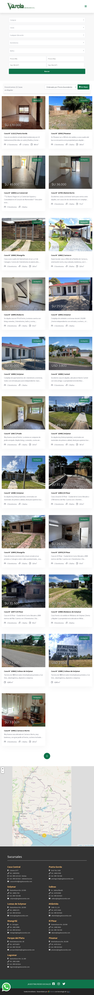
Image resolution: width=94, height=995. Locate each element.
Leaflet (80, 845)
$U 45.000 (12, 185)
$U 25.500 (59, 544)
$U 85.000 (59, 247)
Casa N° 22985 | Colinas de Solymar (65, 671)
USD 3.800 (59, 366)
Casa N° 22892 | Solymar (61, 315)
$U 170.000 (13, 125)
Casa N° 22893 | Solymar (14, 374)
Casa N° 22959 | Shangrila (14, 552)
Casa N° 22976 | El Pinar (60, 552)
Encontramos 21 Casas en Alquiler (13, 78)
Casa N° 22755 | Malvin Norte (62, 193)
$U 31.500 (59, 485)
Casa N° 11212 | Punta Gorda (15, 133)
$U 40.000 (12, 247)
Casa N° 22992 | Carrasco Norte (17, 730)
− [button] (2, 771)
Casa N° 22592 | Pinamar (61, 133)
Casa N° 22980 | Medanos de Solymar (66, 612)
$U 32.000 (12, 425)
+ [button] (2, 768)
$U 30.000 (12, 366)
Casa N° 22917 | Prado (13, 433)
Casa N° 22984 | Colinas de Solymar (18, 671)
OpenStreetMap (88, 845)
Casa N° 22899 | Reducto (14, 315)
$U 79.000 (59, 603)
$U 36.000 (59, 185)
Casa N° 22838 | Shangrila (14, 255)
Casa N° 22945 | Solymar (14, 493)
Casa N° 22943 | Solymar (61, 433)
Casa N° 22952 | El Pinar (60, 493)
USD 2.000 (12, 663)
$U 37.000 (12, 722)
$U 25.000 (59, 306)
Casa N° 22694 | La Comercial (16, 193)
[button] (47, 20)
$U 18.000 (59, 125)
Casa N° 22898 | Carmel (60, 374)
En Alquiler (37, 100)
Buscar (47, 71)
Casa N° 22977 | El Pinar (13, 612)
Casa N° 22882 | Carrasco (61, 255)
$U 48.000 (12, 544)
